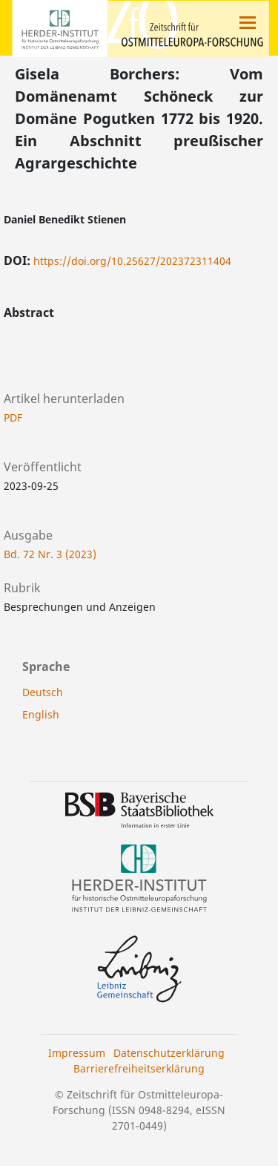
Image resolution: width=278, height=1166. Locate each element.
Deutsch (42, 692)
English (40, 714)
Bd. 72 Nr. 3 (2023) (50, 554)
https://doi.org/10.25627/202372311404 (132, 261)
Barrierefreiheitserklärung (139, 1068)
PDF (13, 417)
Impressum (76, 1053)
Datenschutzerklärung (169, 1053)
